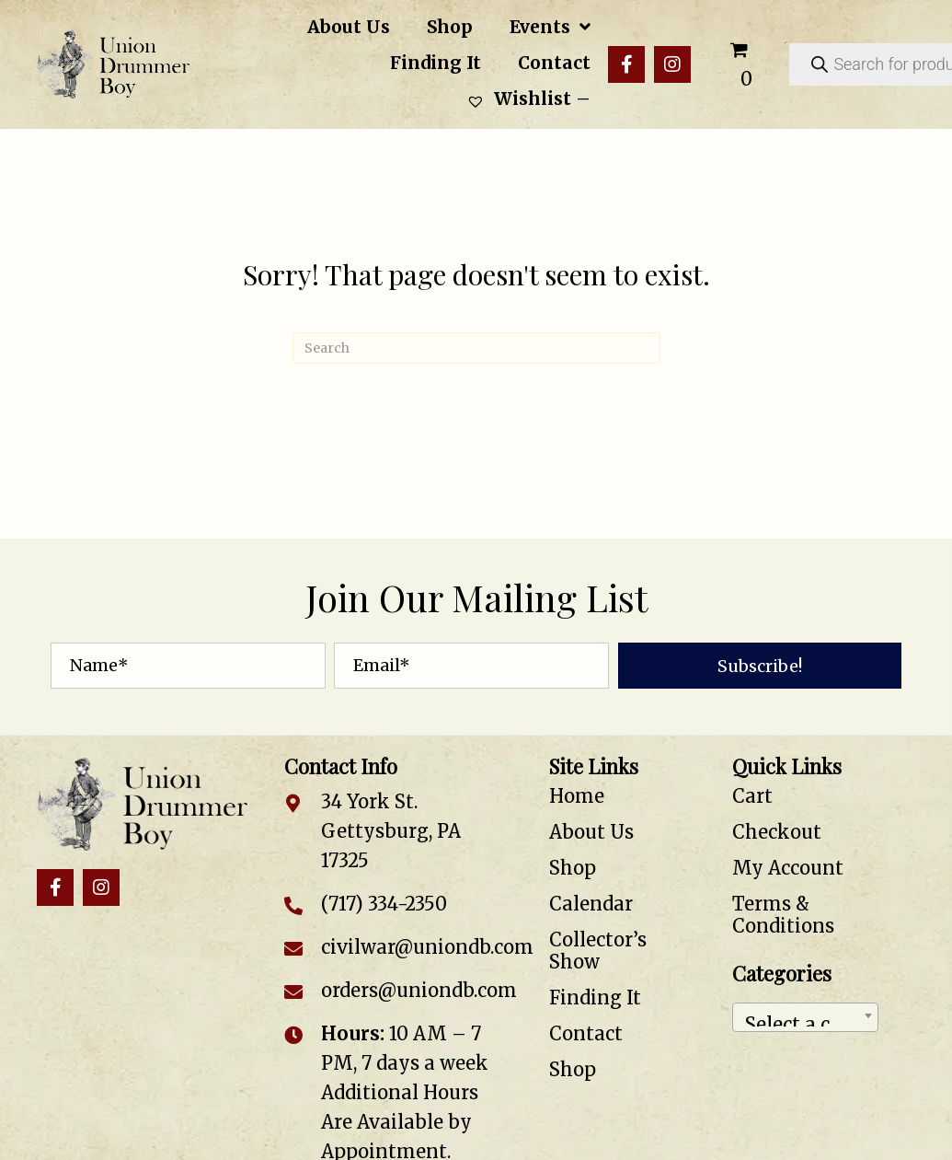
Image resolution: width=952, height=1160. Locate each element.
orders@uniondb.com (419, 990)
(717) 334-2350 (384, 903)
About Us (591, 831)
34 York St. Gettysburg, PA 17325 (391, 831)
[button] (626, 64)
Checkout (776, 831)
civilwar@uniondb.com (427, 946)
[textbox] (805, 1017)
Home (576, 795)
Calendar (591, 903)
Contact (586, 1033)
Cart (752, 795)
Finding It (595, 997)
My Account (787, 867)
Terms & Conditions (783, 914)
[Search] (476, 348)
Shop (572, 867)
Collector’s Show (598, 950)
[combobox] (805, 1017)
